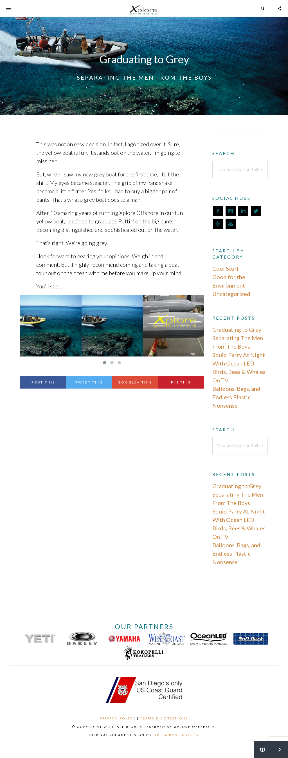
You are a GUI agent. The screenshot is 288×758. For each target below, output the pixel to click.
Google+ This (135, 382)
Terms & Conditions (164, 718)
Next (276, 747)
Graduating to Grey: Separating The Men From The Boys (237, 338)
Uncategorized (231, 293)
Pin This (181, 382)
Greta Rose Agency (176, 735)
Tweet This (89, 382)
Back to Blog (259, 747)
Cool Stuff (225, 268)
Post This (43, 382)
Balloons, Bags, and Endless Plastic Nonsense (236, 397)
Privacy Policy (118, 718)
